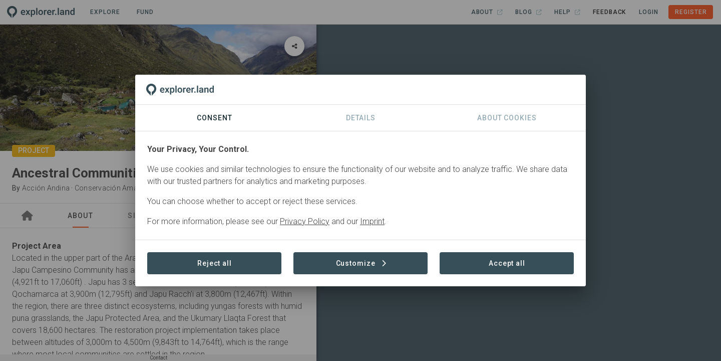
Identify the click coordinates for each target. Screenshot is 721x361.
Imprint (372, 221)
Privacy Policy (304, 221)
